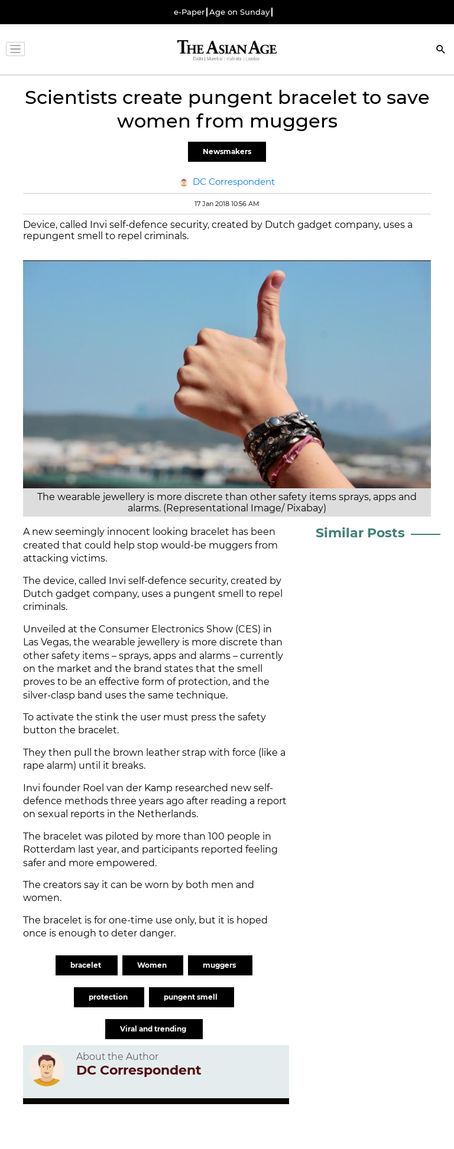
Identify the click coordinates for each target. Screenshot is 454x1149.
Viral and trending (154, 1028)
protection (109, 997)
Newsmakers (227, 151)
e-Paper (189, 12)
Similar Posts (360, 533)
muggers (220, 965)
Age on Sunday (239, 12)
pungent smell (191, 997)
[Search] (441, 50)
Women (152, 965)
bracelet (86, 965)
